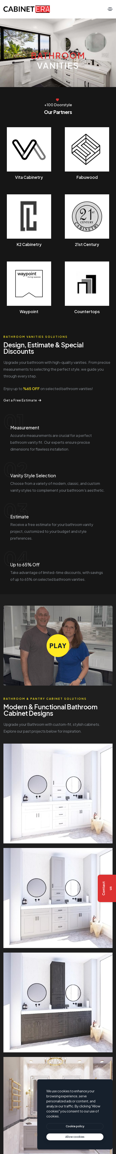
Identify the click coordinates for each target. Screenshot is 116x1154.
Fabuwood (87, 177)
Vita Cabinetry (29, 177)
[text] (74, 1136)
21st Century (87, 244)
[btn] (74, 1126)
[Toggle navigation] (110, 9)
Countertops (87, 311)
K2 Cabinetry (29, 244)
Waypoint (29, 311)
